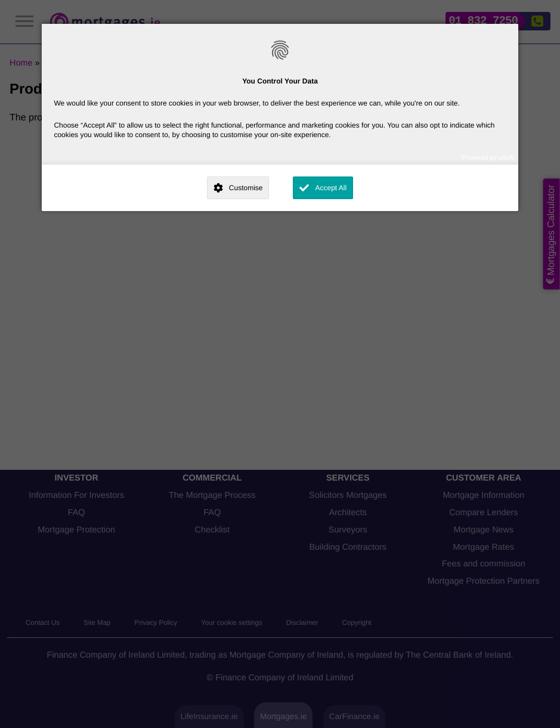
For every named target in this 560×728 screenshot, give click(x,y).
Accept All (330, 188)
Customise (246, 188)
